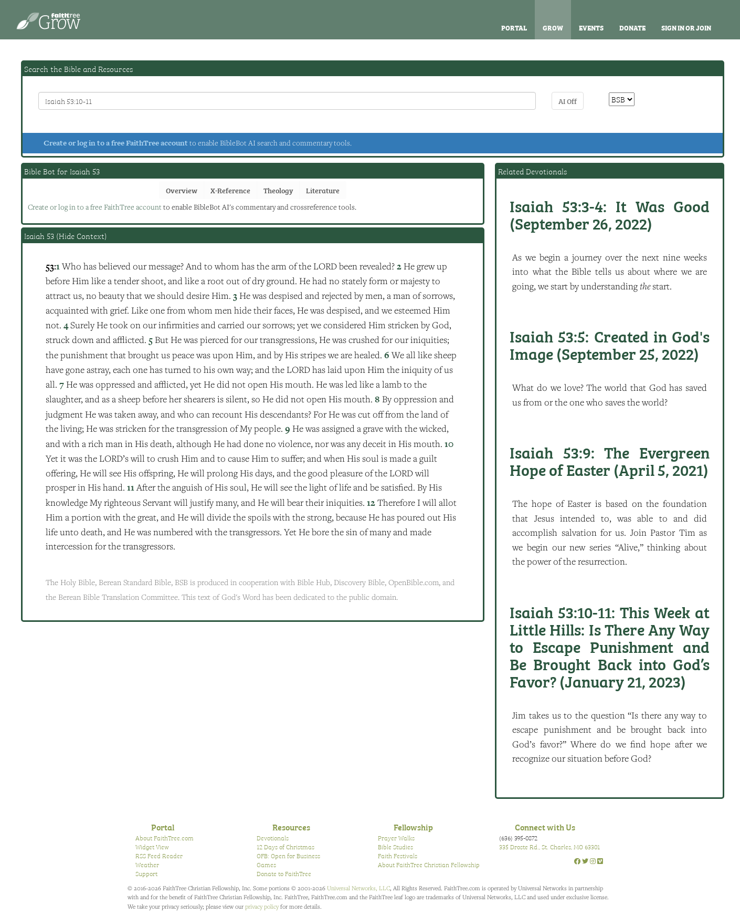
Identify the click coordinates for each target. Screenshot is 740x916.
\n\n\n (622, 99)
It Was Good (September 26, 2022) (610, 214)
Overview (181, 189)
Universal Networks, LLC (358, 888)
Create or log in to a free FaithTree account (116, 143)
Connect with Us (545, 826)
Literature (323, 189)
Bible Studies (395, 846)
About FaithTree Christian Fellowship (429, 864)
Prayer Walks (396, 837)
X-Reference (230, 189)
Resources (291, 826)
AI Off (567, 100)
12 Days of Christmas (285, 846)
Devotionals (273, 837)
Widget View (152, 846)
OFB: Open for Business (288, 855)
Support (146, 873)
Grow (553, 27)
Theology (278, 189)
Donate (632, 27)
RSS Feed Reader (159, 855)
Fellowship (413, 826)
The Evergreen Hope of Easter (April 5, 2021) (610, 460)
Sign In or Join (686, 27)
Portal (514, 27)
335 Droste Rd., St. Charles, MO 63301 (549, 846)
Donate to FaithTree (284, 873)
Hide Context (81, 236)
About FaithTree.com (164, 837)
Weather (147, 864)
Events (591, 27)
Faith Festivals (397, 855)
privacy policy (262, 906)
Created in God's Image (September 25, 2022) (610, 344)
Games (266, 864)
